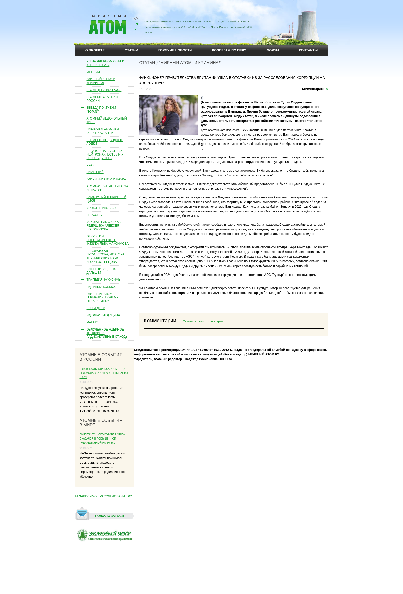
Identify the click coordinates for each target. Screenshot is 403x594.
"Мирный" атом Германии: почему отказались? (102, 297)
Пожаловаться (100, 516)
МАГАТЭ (93, 322)
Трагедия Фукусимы (104, 279)
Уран (91, 165)
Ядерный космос (102, 287)
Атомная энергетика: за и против (108, 188)
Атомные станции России (102, 98)
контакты (308, 50)
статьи (131, 50)
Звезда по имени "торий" (101, 109)
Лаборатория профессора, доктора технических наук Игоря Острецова (105, 256)
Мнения (93, 72)
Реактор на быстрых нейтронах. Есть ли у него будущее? (105, 154)
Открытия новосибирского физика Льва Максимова (108, 240)
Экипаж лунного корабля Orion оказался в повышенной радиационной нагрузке (103, 438)
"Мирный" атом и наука (106, 179)
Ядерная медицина (103, 315)
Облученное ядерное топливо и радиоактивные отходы (108, 333)
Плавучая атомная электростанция (103, 131)
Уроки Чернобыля (102, 208)
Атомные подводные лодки (105, 141)
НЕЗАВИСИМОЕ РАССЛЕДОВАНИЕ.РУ (103, 496)
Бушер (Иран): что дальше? (102, 270)
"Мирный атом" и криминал (101, 81)
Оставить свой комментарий (203, 321)
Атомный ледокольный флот (107, 120)
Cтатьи (147, 63)
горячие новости (175, 50)
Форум (272, 50)
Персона (94, 215)
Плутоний (95, 172)
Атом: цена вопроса (104, 90)
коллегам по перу (229, 50)
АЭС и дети (96, 308)
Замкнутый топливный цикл (107, 199)
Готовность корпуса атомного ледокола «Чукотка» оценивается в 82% (104, 373)
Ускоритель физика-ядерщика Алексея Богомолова (104, 225)
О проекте (95, 50)
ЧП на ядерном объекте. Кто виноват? (108, 63)
